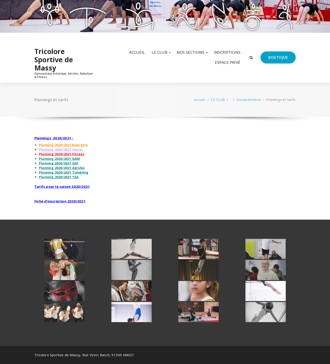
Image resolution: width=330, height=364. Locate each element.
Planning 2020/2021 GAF (58, 163)
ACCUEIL (137, 52)
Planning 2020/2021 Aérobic (62, 168)
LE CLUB (159, 52)
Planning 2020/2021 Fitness (61, 154)
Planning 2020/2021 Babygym (63, 145)
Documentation (248, 99)
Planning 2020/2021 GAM (59, 158)
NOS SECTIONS (190, 52)
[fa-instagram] (42, 38)
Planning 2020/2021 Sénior (61, 149)
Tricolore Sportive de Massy (53, 59)
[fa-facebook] (35, 38)
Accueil (199, 99)
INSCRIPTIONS (227, 52)
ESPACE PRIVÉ (227, 62)
